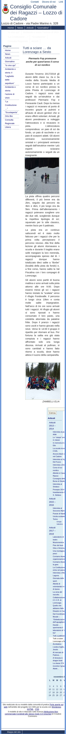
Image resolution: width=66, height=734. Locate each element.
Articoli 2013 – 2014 (52, 425)
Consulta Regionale (18, 41)
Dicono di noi (48, 1)
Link (61, 1)
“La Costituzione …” (18, 37)
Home (11, 27)
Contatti (35, 1)
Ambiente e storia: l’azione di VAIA (41, 32)
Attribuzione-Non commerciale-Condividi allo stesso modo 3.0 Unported (31, 713)
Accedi (34, 41)
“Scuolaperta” (39, 37)
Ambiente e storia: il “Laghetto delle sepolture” (10, 76)
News (20, 27)
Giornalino (10, 61)
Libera (8, 127)
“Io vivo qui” (14, 32)
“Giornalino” (43, 27)
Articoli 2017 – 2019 (52, 530)
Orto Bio (9, 116)
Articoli (29, 27)
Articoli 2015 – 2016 (52, 501)
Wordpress (56, 707)
